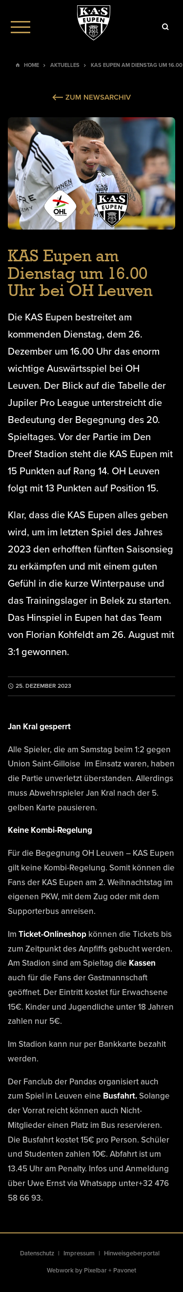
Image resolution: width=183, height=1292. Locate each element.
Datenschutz (37, 1253)
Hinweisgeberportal (132, 1253)
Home (31, 65)
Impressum (79, 1253)
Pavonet (124, 1270)
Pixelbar (95, 1270)
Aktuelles (65, 65)
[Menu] (20, 27)
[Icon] (165, 27)
